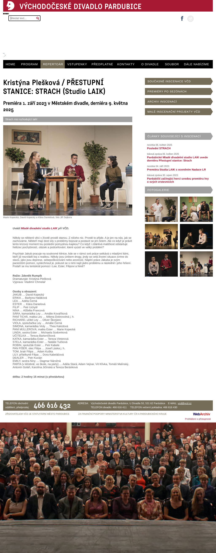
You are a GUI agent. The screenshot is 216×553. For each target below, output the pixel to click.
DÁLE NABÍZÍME (196, 64)
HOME (10, 64)
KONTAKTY (126, 64)
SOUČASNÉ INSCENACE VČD (169, 81)
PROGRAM (29, 64)
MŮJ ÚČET (202, 18)
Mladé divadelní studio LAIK (39, 228)
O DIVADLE (150, 64)
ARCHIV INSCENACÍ (162, 101)
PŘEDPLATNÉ (102, 64)
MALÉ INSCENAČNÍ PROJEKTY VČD (173, 111)
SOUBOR (172, 64)
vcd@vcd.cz (185, 403)
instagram (190, 19)
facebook (182, 17)
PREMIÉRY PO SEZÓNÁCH (167, 91)
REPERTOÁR (53, 64)
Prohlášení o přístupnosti (198, 419)
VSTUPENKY (77, 64)
